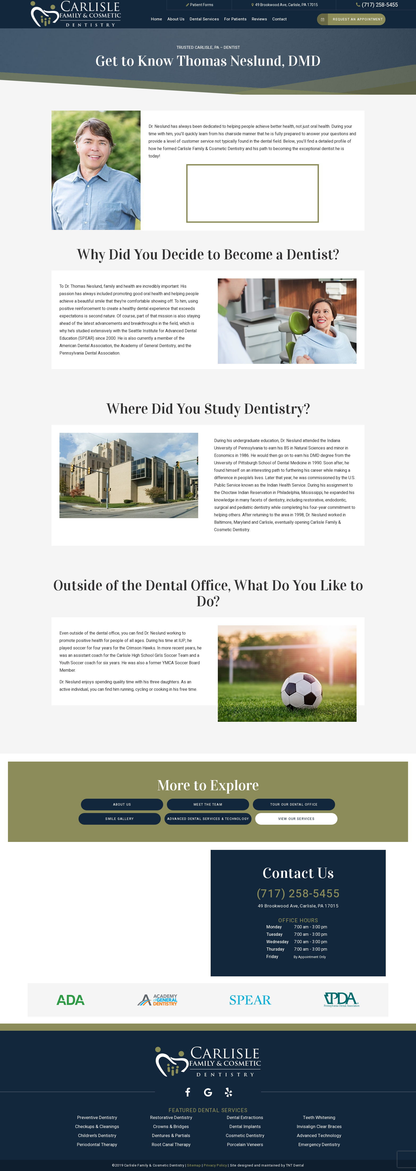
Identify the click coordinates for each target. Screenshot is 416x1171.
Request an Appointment (350, 19)
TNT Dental (295, 1165)
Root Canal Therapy (171, 1144)
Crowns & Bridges (171, 1126)
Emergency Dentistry (319, 1144)
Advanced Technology (319, 1135)
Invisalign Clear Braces (319, 1126)
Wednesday (277, 942)
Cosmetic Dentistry (245, 1135)
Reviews (259, 19)
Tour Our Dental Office (294, 804)
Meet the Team (208, 804)
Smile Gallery (119, 818)
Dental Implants (245, 1126)
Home (156, 19)
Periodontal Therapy (97, 1144)
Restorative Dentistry (171, 1117)
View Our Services (296, 818)
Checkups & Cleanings (97, 1126)
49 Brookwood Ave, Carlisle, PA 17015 (284, 5)
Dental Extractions (245, 1117)
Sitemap (194, 1165)
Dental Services (204, 19)
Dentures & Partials (171, 1135)
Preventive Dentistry (97, 1117)
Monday (274, 927)
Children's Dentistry (97, 1135)
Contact (279, 19)
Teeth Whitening (319, 1117)
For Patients (235, 19)
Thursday (275, 949)
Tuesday (274, 934)
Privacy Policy (215, 1165)
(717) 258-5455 (376, 5)
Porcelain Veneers (245, 1144)
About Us (175, 19)
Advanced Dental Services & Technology (208, 818)
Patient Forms (199, 5)
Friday (272, 957)
